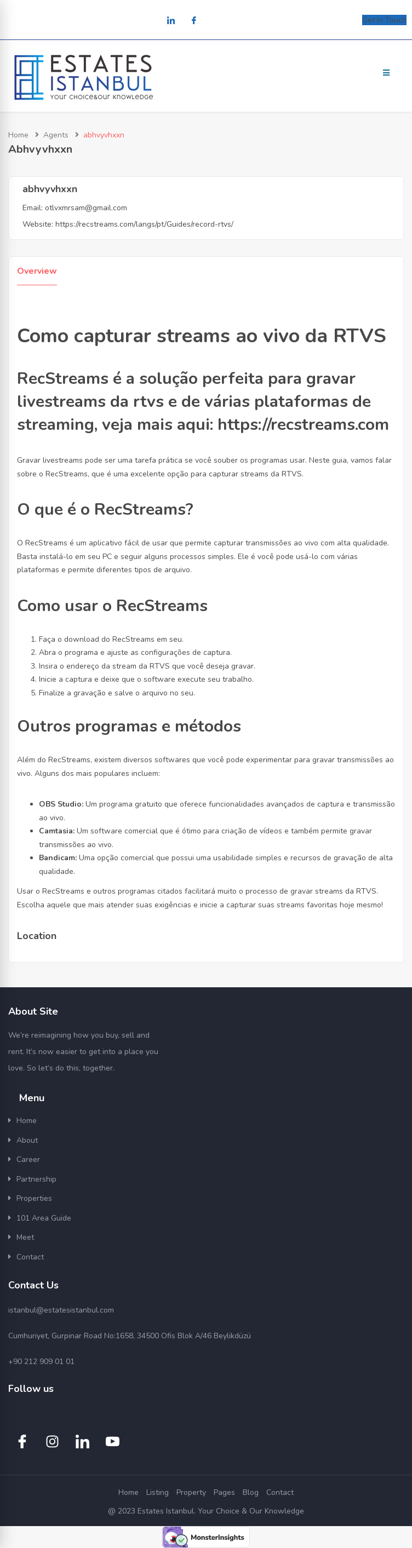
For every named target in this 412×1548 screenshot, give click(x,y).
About (27, 1140)
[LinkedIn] (171, 21)
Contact (30, 1257)
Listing (157, 1492)
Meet (25, 1237)
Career (28, 1159)
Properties (34, 1198)
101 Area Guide (43, 1218)
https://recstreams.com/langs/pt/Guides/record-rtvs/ (144, 224)
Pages (224, 1492)
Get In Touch (384, 20)
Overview (37, 271)
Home (18, 135)
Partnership (36, 1179)
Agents (55, 135)
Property (191, 1492)
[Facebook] (194, 21)
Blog (251, 1492)
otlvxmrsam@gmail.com (86, 208)
